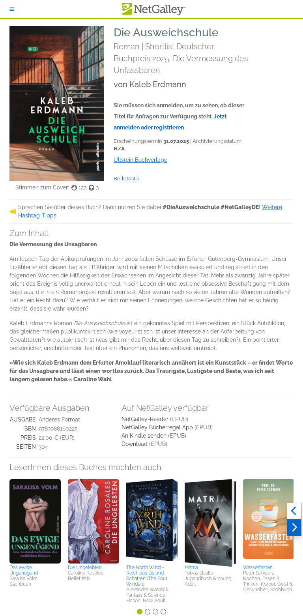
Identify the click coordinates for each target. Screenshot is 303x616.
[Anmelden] (12, 9)
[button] (35, 520)
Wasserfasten (258, 567)
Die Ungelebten (85, 567)
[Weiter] (294, 527)
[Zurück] (294, 511)
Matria (191, 567)
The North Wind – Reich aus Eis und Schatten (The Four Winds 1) (146, 576)
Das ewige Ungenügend (23, 570)
